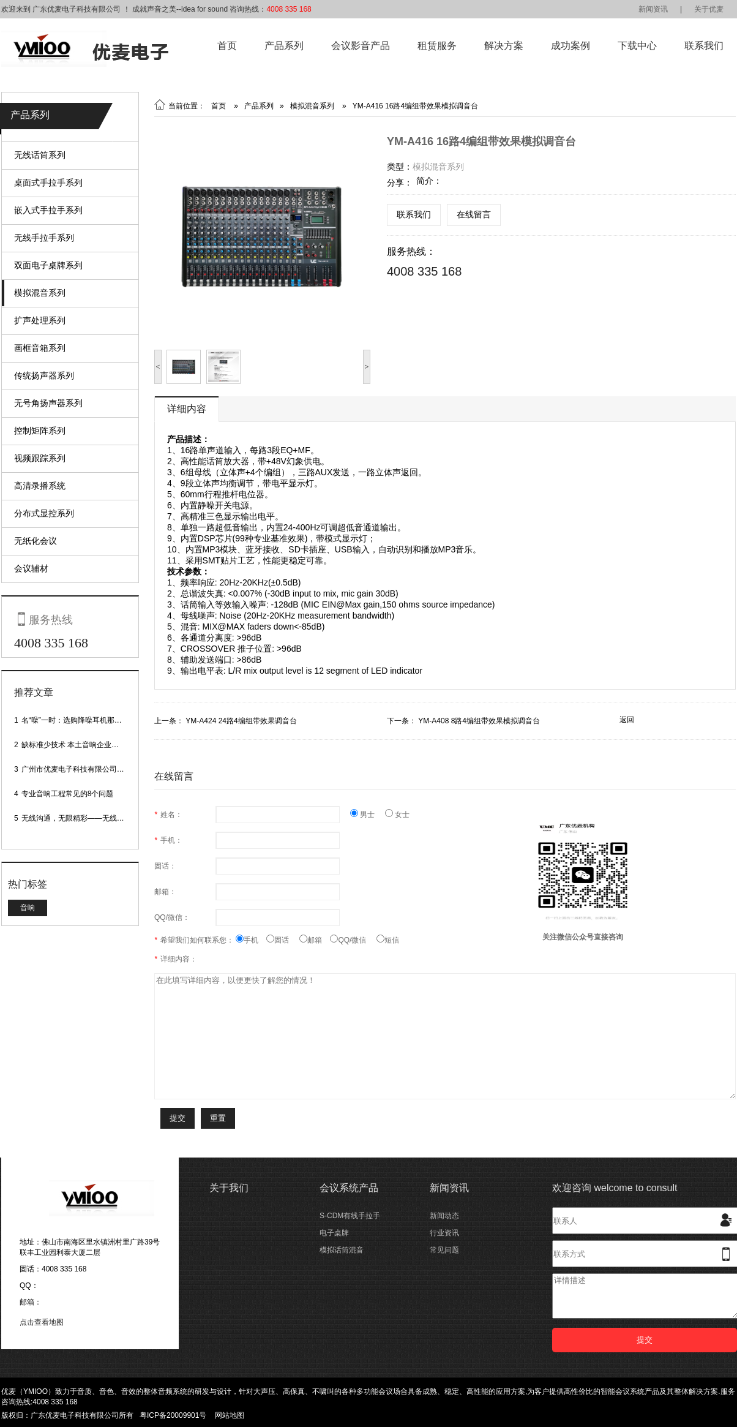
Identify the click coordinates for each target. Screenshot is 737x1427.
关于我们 (229, 1188)
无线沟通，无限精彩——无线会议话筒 (83, 818)
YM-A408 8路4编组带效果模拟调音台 (479, 721)
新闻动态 (444, 1215)
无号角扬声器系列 (48, 403)
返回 (626, 719)
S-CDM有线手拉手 (350, 1215)
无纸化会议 (35, 541)
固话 (282, 940)
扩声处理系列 (39, 320)
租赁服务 (437, 45)
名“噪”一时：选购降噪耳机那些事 (75, 720)
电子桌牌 (334, 1233)
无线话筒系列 (39, 155)
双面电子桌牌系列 (48, 265)
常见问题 (444, 1250)
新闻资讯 (653, 9)
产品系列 (284, 45)
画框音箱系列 (39, 348)
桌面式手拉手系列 (48, 182)
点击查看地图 (42, 1322)
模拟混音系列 (39, 293)
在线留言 (474, 214)
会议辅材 (31, 568)
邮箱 (314, 940)
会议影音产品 (360, 45)
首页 (227, 45)
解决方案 (503, 45)
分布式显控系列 (44, 513)
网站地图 (229, 1415)
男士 (367, 814)
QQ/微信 (353, 940)
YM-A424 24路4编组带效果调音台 (240, 721)
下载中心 (637, 45)
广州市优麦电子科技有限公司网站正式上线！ (94, 769)
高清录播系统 (39, 486)
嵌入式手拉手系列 (48, 210)
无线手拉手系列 (44, 238)
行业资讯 (444, 1233)
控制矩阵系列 (39, 430)
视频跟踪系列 (39, 458)
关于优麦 (709, 9)
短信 (387, 940)
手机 (251, 940)
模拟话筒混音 (342, 1250)
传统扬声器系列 (44, 375)
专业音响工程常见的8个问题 (67, 793)
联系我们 (704, 45)
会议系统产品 (349, 1188)
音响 (27, 907)
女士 (397, 814)
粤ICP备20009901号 (173, 1415)
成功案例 (570, 45)
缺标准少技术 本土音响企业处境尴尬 (81, 744)
